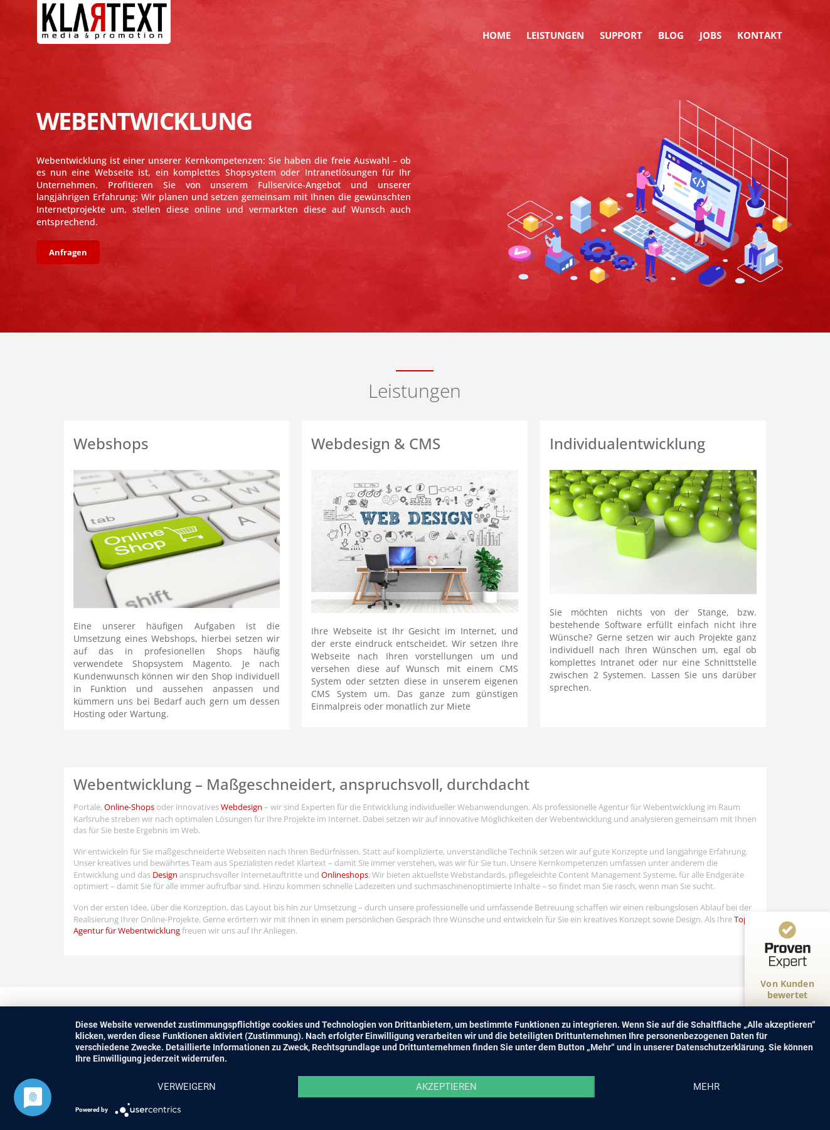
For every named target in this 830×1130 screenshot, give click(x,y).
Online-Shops (129, 807)
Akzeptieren (446, 1086)
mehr (706, 1086)
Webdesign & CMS (375, 443)
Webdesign (241, 807)
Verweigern (186, 1086)
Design (165, 874)
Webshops (111, 443)
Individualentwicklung (627, 443)
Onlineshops (344, 874)
